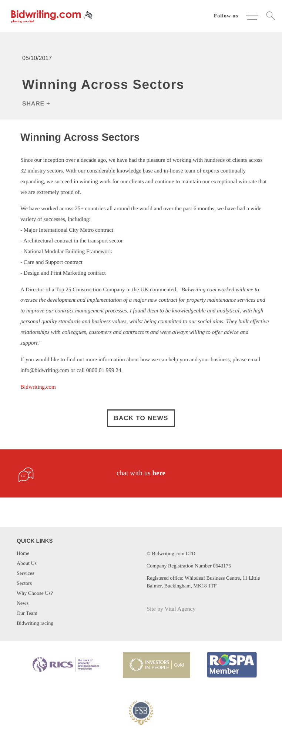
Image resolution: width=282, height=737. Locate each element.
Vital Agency (180, 609)
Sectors (24, 583)
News (22, 603)
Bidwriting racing (35, 623)
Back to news (141, 418)
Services (25, 573)
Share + (36, 104)
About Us (27, 563)
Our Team (27, 613)
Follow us (226, 16)
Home (23, 553)
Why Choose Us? (35, 593)
